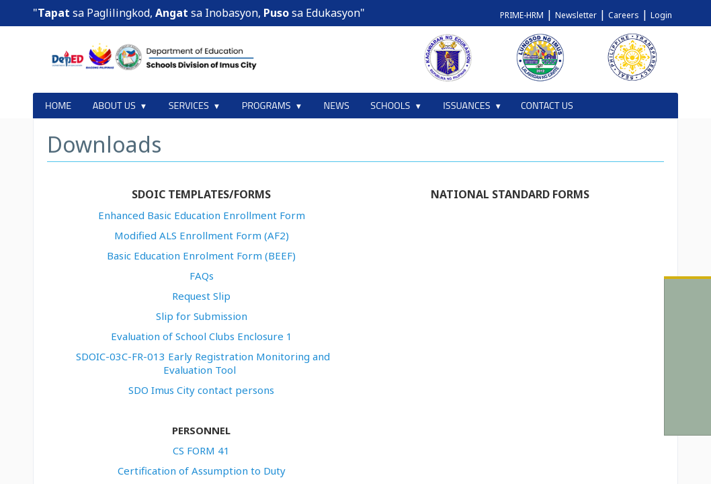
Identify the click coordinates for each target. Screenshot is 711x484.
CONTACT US (547, 105)
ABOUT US (114, 105)
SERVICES (189, 105)
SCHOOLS (390, 105)
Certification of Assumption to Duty (202, 470)
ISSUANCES (466, 105)
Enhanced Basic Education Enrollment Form (201, 215)
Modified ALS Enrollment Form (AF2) (201, 235)
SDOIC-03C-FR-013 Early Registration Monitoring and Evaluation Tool (203, 363)
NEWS (336, 105)
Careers (623, 15)
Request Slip (201, 295)
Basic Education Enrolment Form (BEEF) (201, 255)
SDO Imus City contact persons (201, 390)
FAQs (202, 275)
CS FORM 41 (201, 450)
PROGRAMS (266, 105)
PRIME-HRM (522, 15)
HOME (58, 105)
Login (661, 15)
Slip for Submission (201, 316)
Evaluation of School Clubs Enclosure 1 (201, 336)
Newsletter (576, 15)
